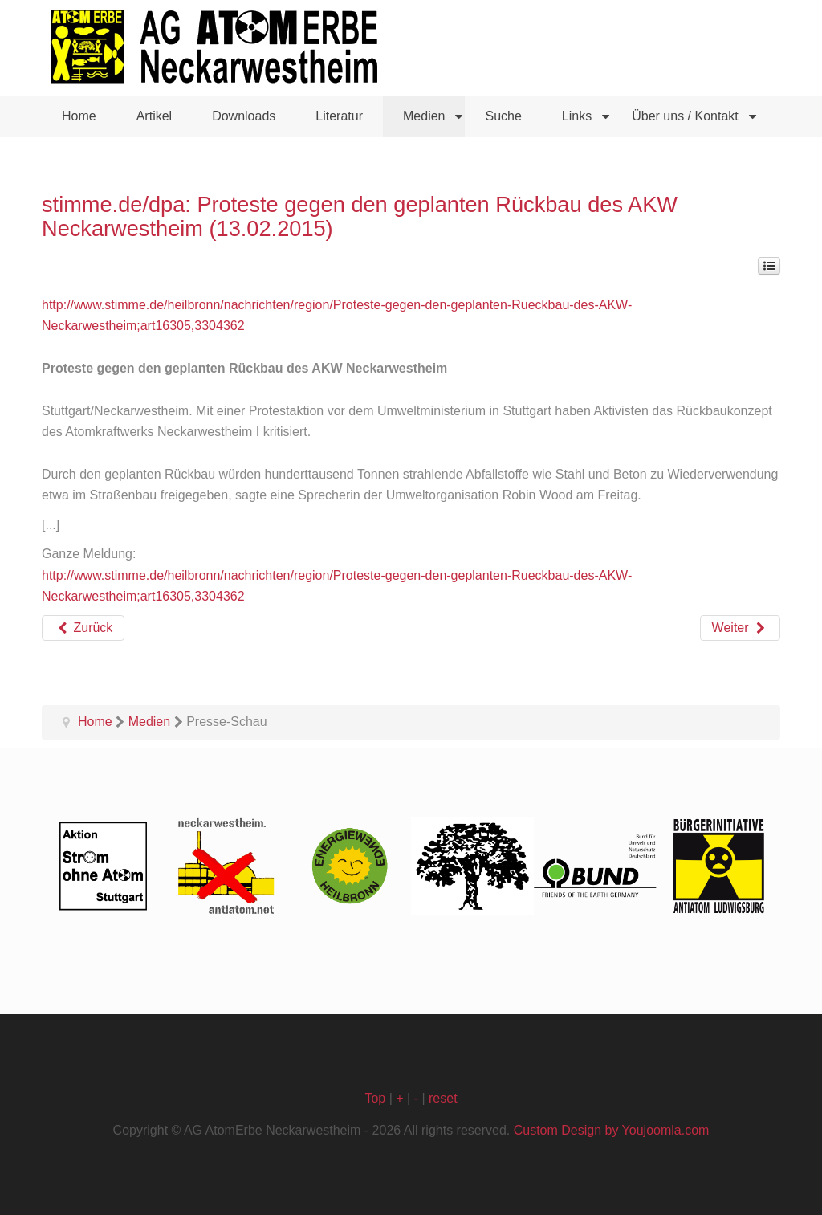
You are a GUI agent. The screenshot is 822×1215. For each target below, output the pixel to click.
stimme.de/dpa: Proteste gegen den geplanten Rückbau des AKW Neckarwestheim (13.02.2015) (360, 216)
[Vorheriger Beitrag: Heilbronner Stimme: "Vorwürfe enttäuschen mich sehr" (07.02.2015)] (83, 628)
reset (443, 1098)
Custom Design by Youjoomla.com (612, 1130)
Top (374, 1098)
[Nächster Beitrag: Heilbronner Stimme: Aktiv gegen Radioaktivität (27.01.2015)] (740, 628)
